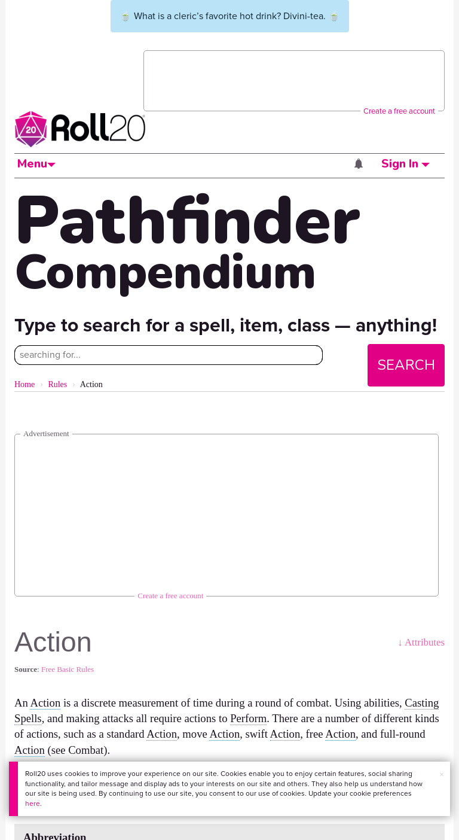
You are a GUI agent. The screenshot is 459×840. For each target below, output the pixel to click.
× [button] (441, 774)
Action (45, 702)
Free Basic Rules (67, 669)
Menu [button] (36, 164)
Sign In (405, 164)
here (32, 803)
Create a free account (399, 111)
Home (24, 384)
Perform (248, 718)
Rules (57, 384)
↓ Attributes (421, 642)
